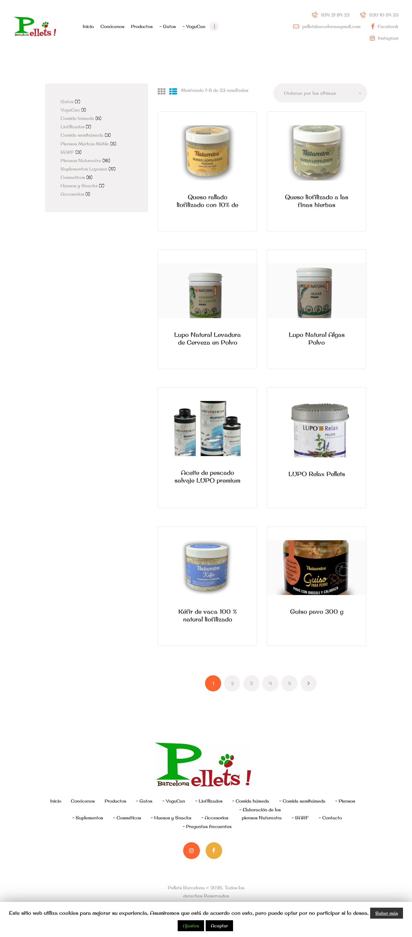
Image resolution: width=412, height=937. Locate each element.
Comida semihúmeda (82, 135)
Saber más (386, 913)
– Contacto (330, 818)
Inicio (55, 801)
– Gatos (144, 801)
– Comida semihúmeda (302, 801)
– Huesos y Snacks (171, 818)
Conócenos (83, 801)
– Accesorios (214, 818)
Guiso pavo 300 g (316, 611)
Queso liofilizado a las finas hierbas (316, 201)
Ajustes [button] (191, 926)
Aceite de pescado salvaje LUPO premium (207, 476)
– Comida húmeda (250, 801)
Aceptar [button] (219, 926)
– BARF (300, 818)
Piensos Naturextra (81, 160)
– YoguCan (173, 801)
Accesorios (72, 194)
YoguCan (70, 110)
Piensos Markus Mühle (85, 144)
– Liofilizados (208, 801)
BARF (67, 152)
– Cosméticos (127, 818)
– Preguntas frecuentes (207, 826)
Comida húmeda (77, 118)
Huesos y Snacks (79, 186)
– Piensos (345, 801)
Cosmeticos (73, 177)
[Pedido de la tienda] (320, 92)
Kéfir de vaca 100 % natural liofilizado (207, 615)
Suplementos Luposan (84, 169)
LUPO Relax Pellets (316, 474)
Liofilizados (72, 127)
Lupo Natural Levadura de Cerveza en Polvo (207, 338)
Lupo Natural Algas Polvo (317, 338)
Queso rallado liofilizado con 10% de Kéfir (207, 204)
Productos (115, 801)
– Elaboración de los (260, 814)
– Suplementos (87, 818)
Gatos (67, 101)
